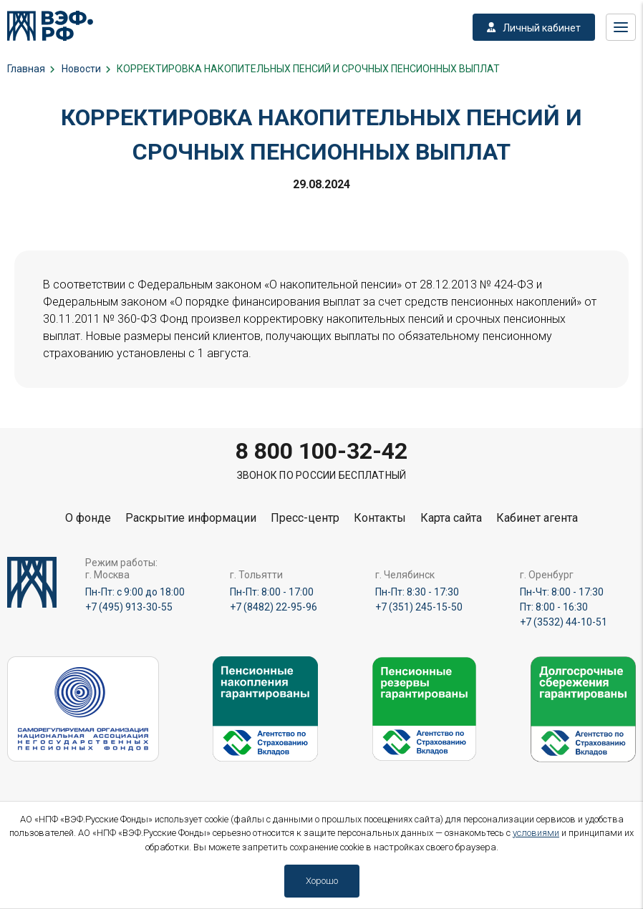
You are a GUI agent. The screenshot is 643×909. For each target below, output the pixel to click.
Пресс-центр (305, 518)
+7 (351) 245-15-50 (419, 607)
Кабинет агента (537, 518)
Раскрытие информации (190, 518)
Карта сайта (451, 518)
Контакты (380, 518)
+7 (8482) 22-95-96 (273, 607)
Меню (621, 27)
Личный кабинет (534, 28)
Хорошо (322, 880)
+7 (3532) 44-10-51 (563, 622)
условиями (536, 832)
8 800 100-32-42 (321, 451)
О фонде (88, 518)
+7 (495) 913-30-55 (129, 607)
